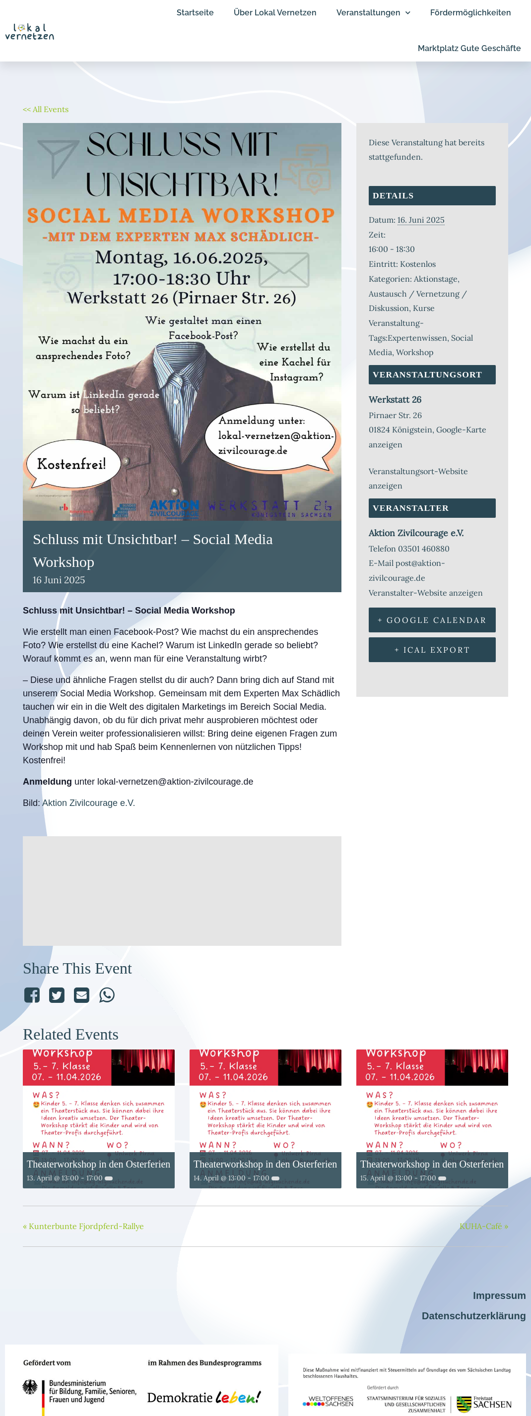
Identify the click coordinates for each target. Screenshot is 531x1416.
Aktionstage (436, 279)
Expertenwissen (417, 338)
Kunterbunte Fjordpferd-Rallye (83, 1226)
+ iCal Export (432, 650)
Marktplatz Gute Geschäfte (469, 48)
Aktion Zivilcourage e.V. (88, 803)
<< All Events (45, 109)
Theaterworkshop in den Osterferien (98, 1164)
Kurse (424, 308)
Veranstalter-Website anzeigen (426, 593)
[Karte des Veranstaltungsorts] (182, 888)
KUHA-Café (484, 1226)
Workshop (415, 352)
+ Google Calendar (432, 620)
